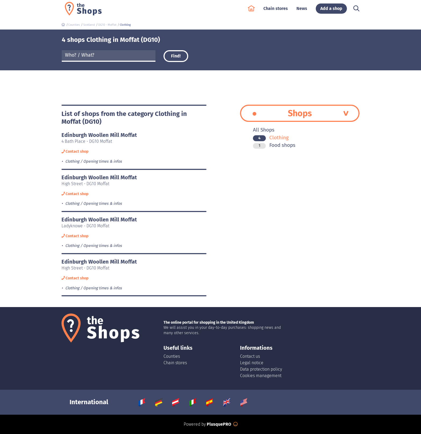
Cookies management (260, 375)
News (301, 11)
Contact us (250, 356)
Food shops (274, 145)
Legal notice (251, 362)
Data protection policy (261, 369)
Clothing (271, 137)
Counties (172, 356)
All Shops (263, 130)
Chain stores (275, 11)
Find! (176, 56)
